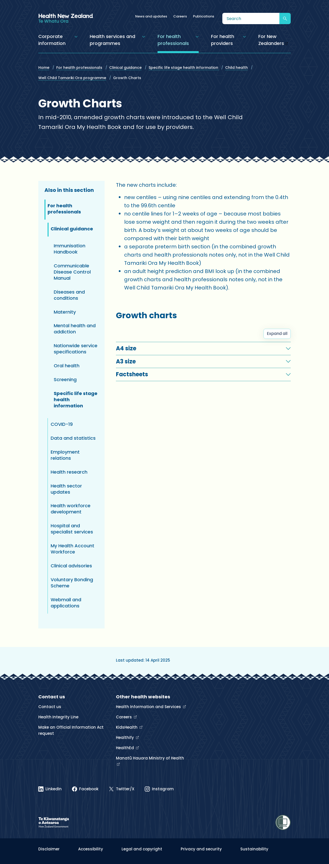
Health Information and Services (149, 706)
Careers (180, 16)
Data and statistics (73, 438)
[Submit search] (285, 18)
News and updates (151, 16)
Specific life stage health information (184, 67)
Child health (236, 67)
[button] (203, 348)
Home (43, 67)
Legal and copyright (142, 849)
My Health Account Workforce (72, 548)
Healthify (125, 737)
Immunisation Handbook (69, 248)
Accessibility (90, 849)
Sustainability (254, 849)
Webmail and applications (66, 602)
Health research (69, 472)
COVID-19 (62, 424)
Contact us (49, 706)
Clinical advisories (71, 565)
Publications (203, 16)
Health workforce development (70, 508)
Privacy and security (201, 849)
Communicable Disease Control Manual (72, 271)
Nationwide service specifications (75, 348)
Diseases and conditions (69, 295)
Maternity (65, 312)
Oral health (66, 365)
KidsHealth (127, 727)
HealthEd (125, 747)
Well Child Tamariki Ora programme (72, 77)
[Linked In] (50, 789)
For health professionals (79, 67)
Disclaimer (49, 849)
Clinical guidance (125, 67)
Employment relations (65, 455)
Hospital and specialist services (72, 528)
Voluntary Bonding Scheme (72, 582)
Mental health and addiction (75, 328)
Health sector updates (66, 489)
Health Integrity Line (58, 717)
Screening (65, 379)
